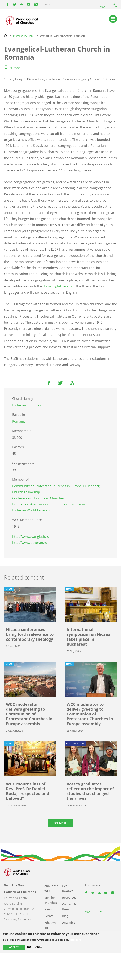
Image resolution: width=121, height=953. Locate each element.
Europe (15, 68)
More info (75, 939)
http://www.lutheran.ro (29, 542)
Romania (19, 421)
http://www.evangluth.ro (30, 536)
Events (48, 916)
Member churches (23, 35)
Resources (69, 897)
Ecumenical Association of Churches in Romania (48, 504)
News (48, 909)
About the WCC (51, 888)
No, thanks (34, 947)
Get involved (68, 888)
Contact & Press (69, 906)
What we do (50, 925)
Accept (14, 947)
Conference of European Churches (38, 498)
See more (60, 823)
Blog (65, 916)
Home (5, 35)
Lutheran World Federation (32, 510)
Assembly (68, 923)
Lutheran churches (26, 405)
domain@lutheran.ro (59, 286)
